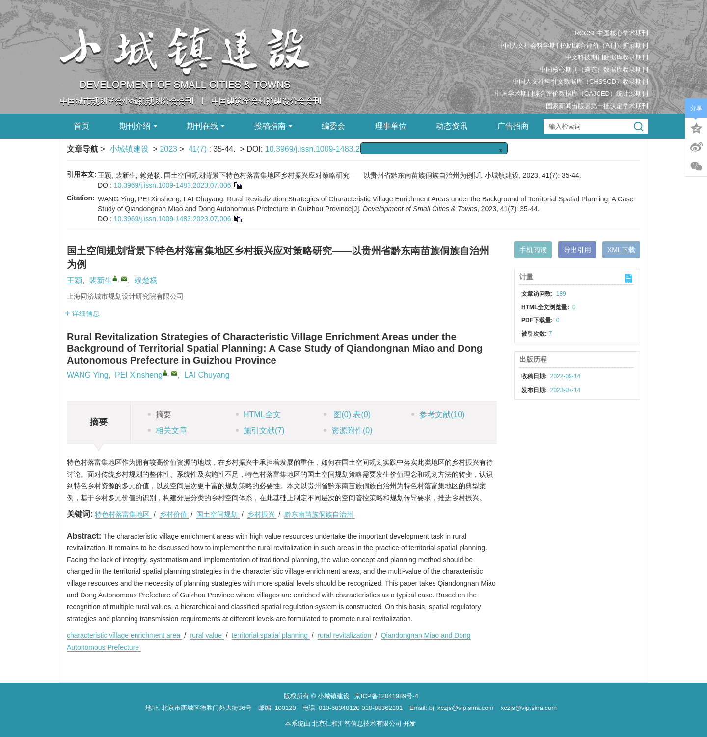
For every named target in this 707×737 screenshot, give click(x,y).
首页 (81, 126)
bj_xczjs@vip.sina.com (461, 707)
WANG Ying (88, 375)
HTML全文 (258, 414)
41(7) (199, 149)
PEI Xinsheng (139, 375)
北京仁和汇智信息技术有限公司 (357, 723)
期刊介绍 (138, 126)
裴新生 (100, 280)
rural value (207, 635)
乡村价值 (174, 514)
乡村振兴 (262, 514)
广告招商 (513, 126)
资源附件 (348, 430)
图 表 (347, 414)
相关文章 (167, 430)
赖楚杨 (146, 280)
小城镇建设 (129, 149)
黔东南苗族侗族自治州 (319, 514)
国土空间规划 (218, 514)
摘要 (159, 414)
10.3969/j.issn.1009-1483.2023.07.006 (332, 149)
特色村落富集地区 (123, 514)
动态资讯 (451, 126)
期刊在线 (205, 126)
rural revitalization (345, 635)
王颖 (74, 280)
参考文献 (437, 414)
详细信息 (82, 313)
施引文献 (260, 430)
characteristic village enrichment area (124, 635)
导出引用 (577, 250)
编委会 (333, 126)
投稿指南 (273, 126)
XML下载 (621, 250)
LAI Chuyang (207, 375)
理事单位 (391, 126)
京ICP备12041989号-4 (386, 696)
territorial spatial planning (270, 635)
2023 (168, 149)
